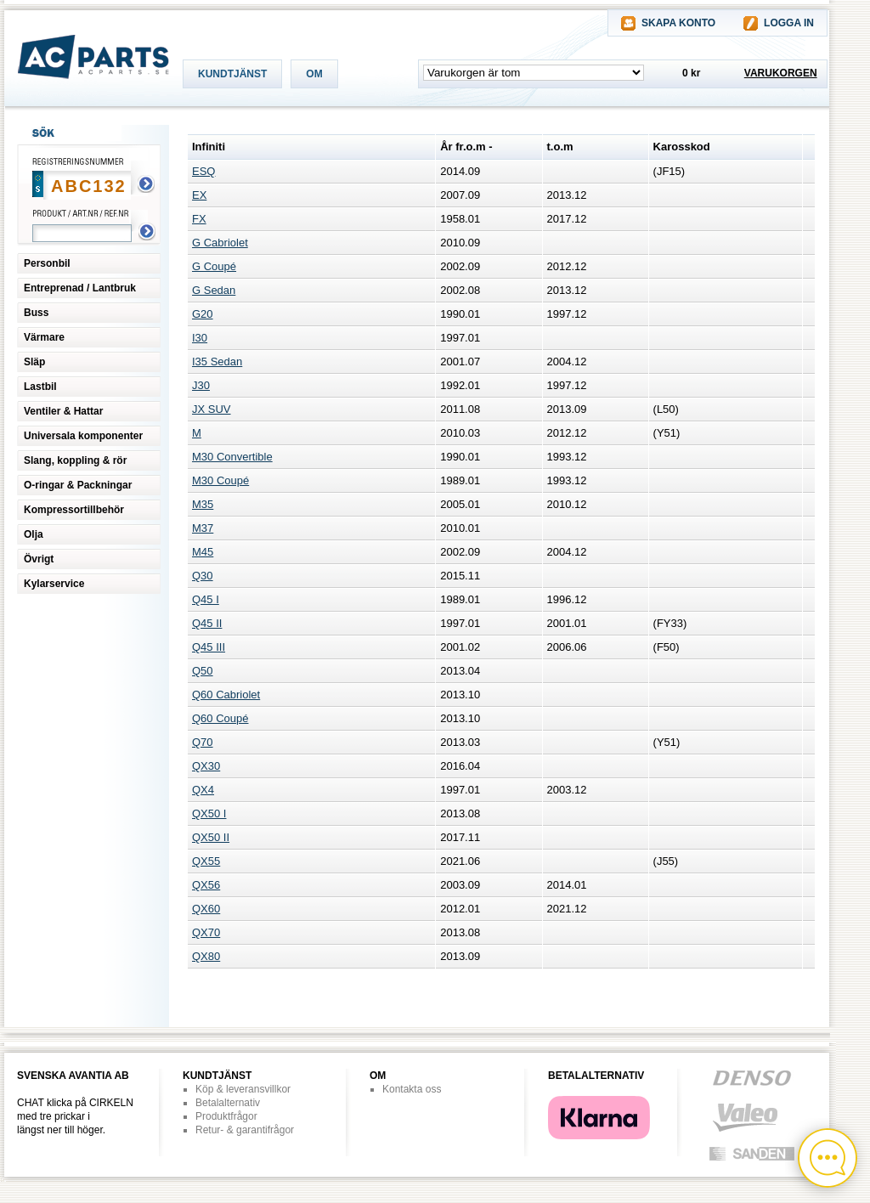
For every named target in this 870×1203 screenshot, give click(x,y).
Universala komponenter (83, 436)
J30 (201, 385)
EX (199, 195)
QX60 (206, 908)
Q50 (202, 670)
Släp (34, 362)
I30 (199, 337)
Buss (36, 313)
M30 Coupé (220, 480)
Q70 (202, 742)
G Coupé (214, 266)
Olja (33, 534)
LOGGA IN (789, 23)
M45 (202, 551)
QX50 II (210, 837)
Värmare (44, 337)
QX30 (206, 766)
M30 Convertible (232, 456)
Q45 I (205, 599)
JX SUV (211, 409)
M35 (202, 504)
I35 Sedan (217, 361)
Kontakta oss (411, 1089)
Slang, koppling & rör (75, 460)
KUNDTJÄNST (232, 74)
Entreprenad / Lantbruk (80, 288)
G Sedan (213, 290)
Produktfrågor (226, 1116)
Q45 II (207, 623)
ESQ (203, 171)
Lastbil (40, 387)
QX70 (206, 932)
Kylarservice (54, 584)
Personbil (47, 263)
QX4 (203, 789)
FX (199, 218)
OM (314, 74)
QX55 (206, 861)
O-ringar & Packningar (78, 485)
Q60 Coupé (220, 718)
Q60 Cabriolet (226, 694)
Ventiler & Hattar (63, 411)
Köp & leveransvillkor (243, 1089)
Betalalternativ (227, 1103)
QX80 (206, 956)
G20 (202, 314)
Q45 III (208, 647)
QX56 (206, 884)
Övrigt (39, 559)
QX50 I (209, 813)
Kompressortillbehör (74, 510)
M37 (202, 528)
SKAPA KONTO (678, 23)
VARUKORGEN (780, 73)
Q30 (202, 575)
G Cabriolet (220, 242)
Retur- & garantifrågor (244, 1130)
